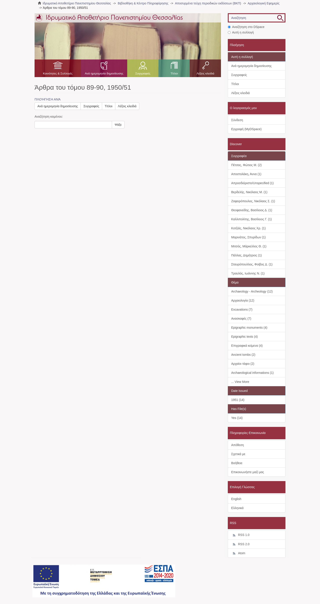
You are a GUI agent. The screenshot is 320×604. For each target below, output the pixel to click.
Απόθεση (237, 445)
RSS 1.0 (240, 535)
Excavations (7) (241, 309)
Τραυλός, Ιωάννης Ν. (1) (248, 273)
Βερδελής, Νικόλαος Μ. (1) (249, 192)
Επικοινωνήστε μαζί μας (247, 472)
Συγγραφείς (142, 73)
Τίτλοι (174, 73)
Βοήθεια (236, 463)
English (236, 499)
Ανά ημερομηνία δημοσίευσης (104, 73)
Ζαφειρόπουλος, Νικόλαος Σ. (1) (253, 201)
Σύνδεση (237, 120)
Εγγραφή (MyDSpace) (246, 129)
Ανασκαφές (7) (241, 318)
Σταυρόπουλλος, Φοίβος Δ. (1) (252, 264)
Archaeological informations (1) (252, 372)
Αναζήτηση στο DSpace (246, 27)
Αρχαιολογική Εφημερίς (264, 3)
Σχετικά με (238, 454)
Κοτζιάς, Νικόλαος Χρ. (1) (248, 228)
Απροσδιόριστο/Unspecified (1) (252, 183)
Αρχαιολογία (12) (242, 300)
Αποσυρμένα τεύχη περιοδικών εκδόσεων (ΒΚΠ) (208, 3)
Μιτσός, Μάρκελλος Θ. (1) (249, 246)
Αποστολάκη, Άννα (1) (246, 174)
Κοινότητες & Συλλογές (58, 73)
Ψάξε (118, 124)
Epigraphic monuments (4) (249, 327)
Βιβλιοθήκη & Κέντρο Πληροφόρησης (143, 3)
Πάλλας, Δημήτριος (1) (246, 255)
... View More (240, 382)
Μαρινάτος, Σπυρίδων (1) (248, 237)
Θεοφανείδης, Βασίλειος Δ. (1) (251, 210)
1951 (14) (238, 400)
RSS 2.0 (240, 544)
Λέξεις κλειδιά (205, 73)
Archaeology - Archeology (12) (252, 291)
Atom (238, 553)
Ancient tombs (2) (243, 354)
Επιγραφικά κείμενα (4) (247, 345)
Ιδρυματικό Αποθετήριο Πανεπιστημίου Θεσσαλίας (77, 3)
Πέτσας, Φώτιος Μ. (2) (246, 165)
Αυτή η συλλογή (241, 32)
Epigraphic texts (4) (244, 336)
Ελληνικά (237, 508)
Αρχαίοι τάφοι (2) (242, 363)
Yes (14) (237, 418)
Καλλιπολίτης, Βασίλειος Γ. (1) (251, 219)
